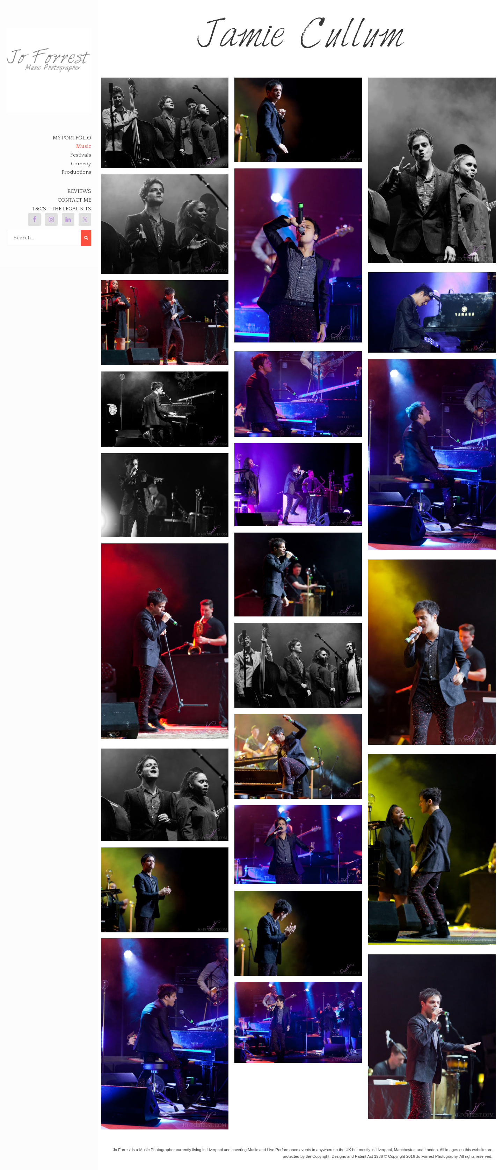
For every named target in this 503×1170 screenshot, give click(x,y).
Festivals (80, 155)
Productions (76, 172)
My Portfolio (72, 138)
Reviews (79, 191)
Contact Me (74, 200)
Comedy (81, 164)
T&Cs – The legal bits (61, 209)
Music (83, 146)
